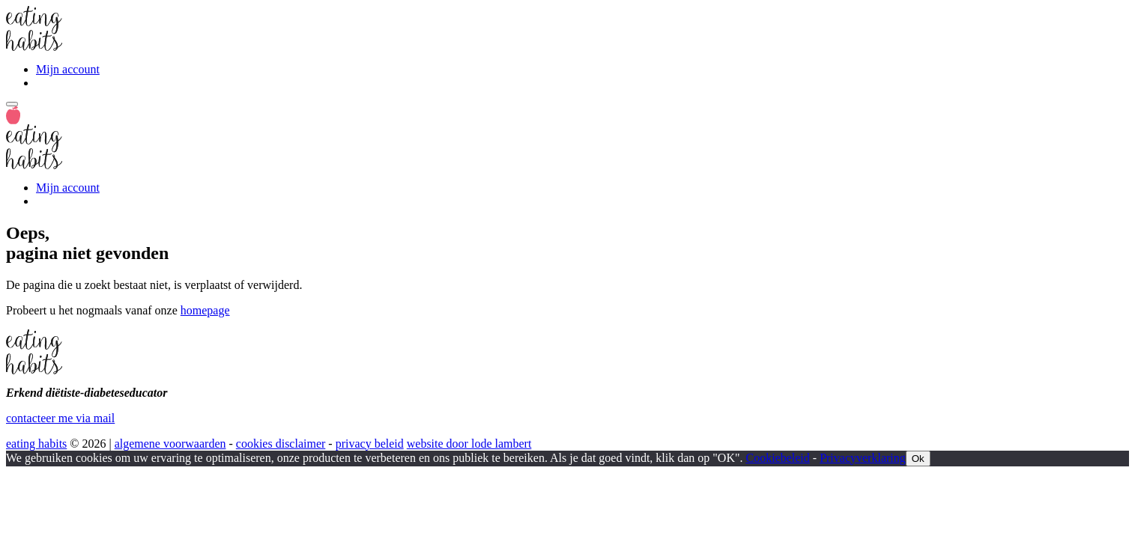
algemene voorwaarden (170, 443)
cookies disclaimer (281, 443)
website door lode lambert (469, 443)
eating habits (36, 443)
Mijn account (68, 69)
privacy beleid (370, 443)
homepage (205, 310)
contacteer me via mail (60, 418)
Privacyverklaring (863, 457)
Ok (918, 458)
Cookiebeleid (777, 457)
